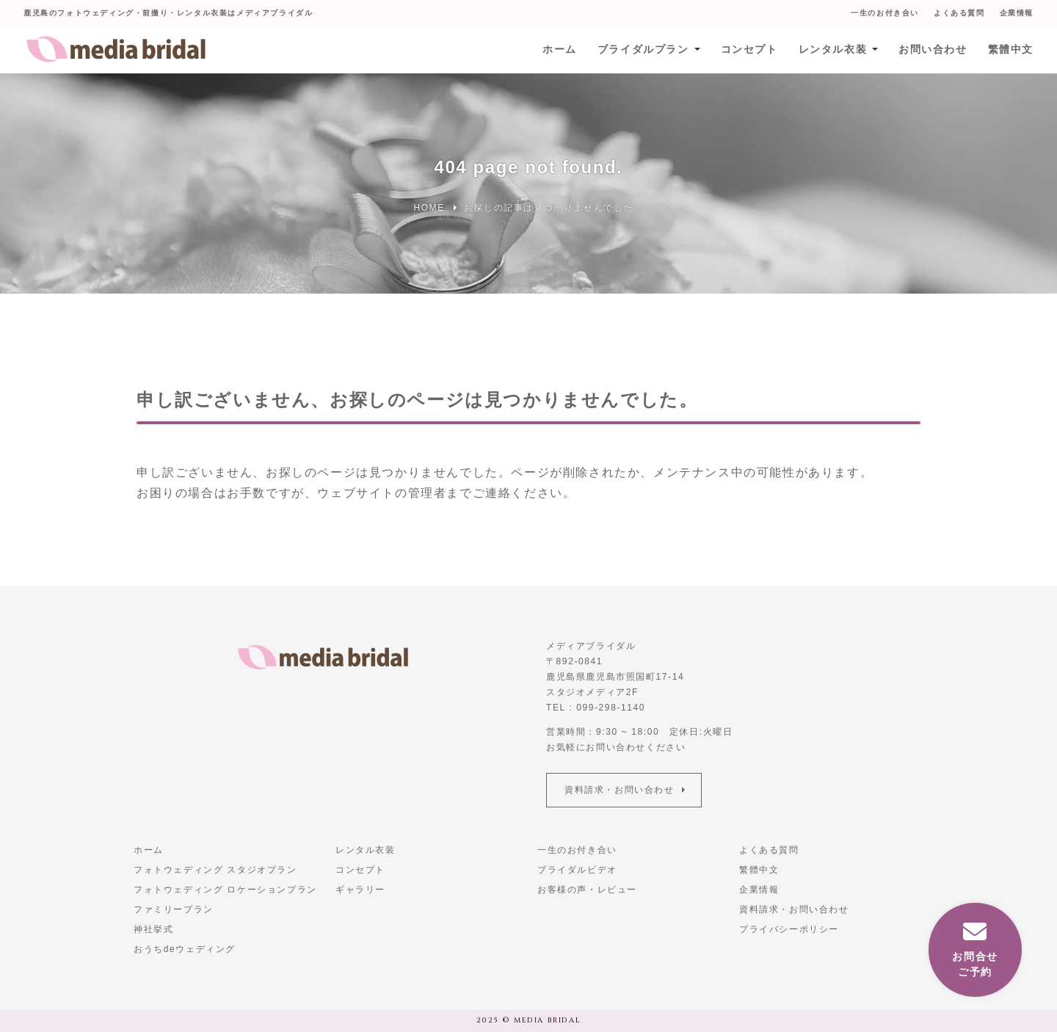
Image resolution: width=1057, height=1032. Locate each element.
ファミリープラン (174, 909)
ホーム (559, 49)
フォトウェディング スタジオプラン (215, 870)
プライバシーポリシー (789, 929)
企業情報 (1017, 13)
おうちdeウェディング (185, 949)
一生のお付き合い (885, 13)
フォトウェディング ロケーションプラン (225, 889)
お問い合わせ (932, 49)
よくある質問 (959, 13)
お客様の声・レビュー (587, 889)
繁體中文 (1011, 49)
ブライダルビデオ (577, 870)
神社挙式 (153, 929)
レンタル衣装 (832, 49)
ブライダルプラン (643, 49)
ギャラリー (360, 889)
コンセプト (748, 49)
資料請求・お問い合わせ (619, 790)
